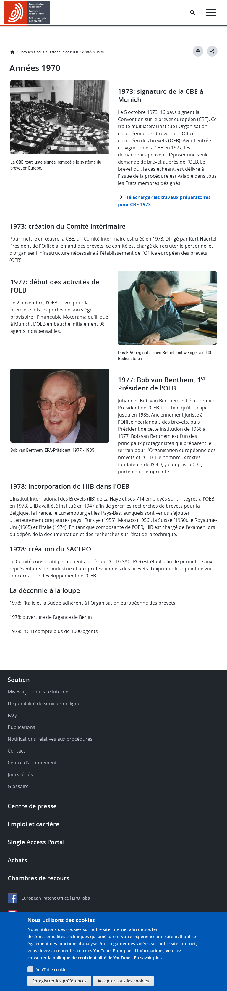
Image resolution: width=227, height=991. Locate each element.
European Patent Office (45, 898)
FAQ (12, 715)
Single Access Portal (36, 842)
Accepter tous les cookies (123, 981)
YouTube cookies (52, 969)
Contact (16, 751)
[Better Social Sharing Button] (212, 51)
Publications (21, 727)
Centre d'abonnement (32, 762)
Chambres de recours (38, 878)
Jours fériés (20, 774)
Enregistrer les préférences (59, 981)
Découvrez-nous (31, 52)
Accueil (12, 52)
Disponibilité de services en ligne (44, 703)
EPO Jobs (81, 898)
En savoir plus (148, 958)
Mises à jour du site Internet (39, 691)
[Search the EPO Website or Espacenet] (192, 12)
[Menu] (211, 12)
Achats (17, 860)
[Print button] (198, 51)
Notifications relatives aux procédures (50, 739)
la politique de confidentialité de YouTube (89, 958)
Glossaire (18, 786)
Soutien (19, 680)
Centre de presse (32, 806)
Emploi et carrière (33, 824)
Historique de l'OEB (63, 52)
